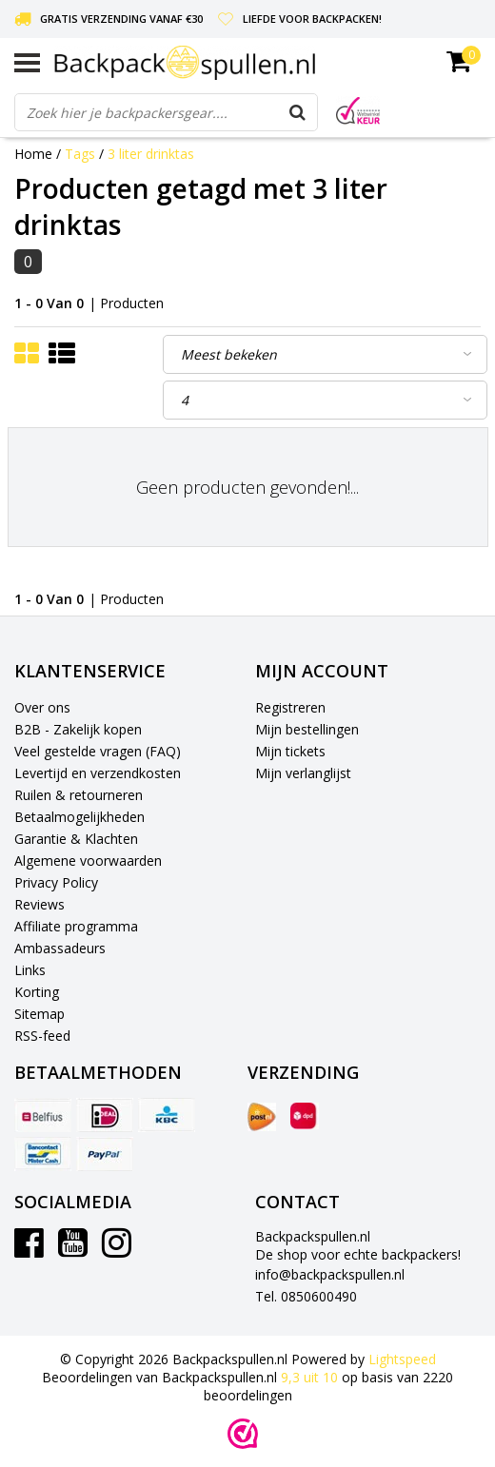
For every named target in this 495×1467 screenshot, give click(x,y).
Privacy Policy (56, 882)
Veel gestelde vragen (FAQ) (97, 751)
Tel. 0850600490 (306, 1296)
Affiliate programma (76, 926)
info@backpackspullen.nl (330, 1274)
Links (30, 970)
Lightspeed (402, 1359)
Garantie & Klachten (76, 839)
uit (311, 1377)
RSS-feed (42, 1036)
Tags (80, 154)
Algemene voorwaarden (88, 860)
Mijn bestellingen (307, 729)
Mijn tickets (290, 751)
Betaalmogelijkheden (79, 817)
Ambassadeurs (60, 948)
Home (33, 154)
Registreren (290, 707)
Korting (36, 992)
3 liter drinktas (151, 154)
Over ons (42, 707)
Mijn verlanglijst (303, 773)
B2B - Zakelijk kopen (78, 729)
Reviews (39, 904)
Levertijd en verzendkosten (97, 773)
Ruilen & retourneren (78, 795)
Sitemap (39, 1014)
